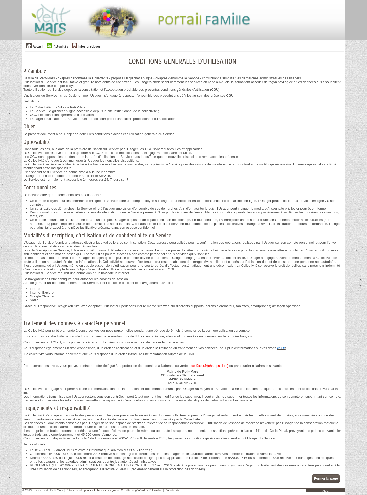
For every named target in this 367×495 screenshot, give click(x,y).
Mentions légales (108, 490)
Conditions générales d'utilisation (141, 490)
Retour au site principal (80, 490)
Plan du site (172, 490)
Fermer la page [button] (326, 478)
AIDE (325, 490)
